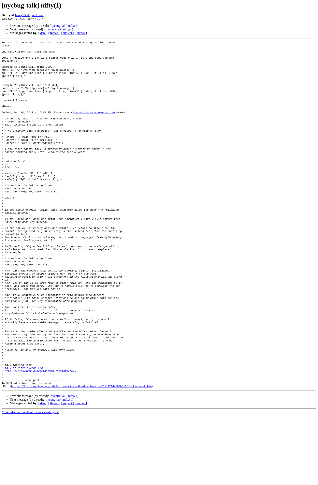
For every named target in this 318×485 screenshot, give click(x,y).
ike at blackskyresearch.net (94, 127)
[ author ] (81, 33)
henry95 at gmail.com (29, 15)
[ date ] (42, 33)
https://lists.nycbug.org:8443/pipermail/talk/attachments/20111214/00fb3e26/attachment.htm (81, 455)
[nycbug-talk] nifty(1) (64, 25)
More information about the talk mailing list (30, 481)
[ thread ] (54, 33)
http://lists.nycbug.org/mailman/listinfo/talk (40, 437)
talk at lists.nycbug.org (24, 433)
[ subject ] (67, 33)
